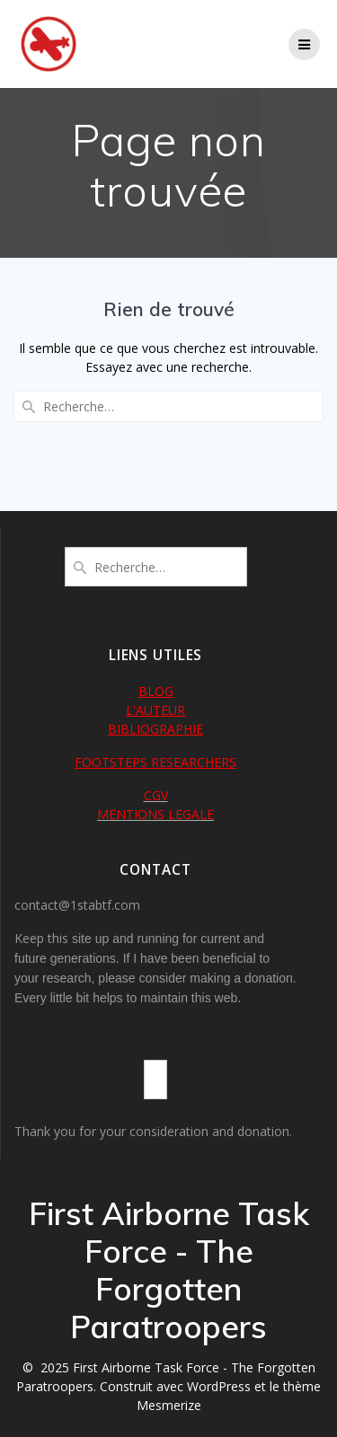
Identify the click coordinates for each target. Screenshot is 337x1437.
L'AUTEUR (155, 709)
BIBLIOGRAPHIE (155, 728)
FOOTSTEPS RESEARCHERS (155, 762)
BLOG (155, 691)
